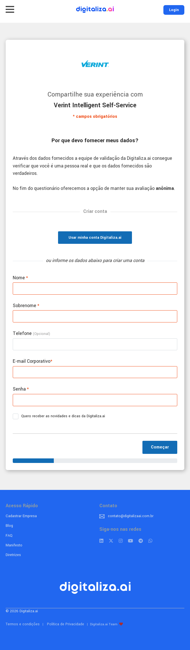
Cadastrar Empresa (21, 516)
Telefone (31, 333)
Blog (9, 525)
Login (174, 9)
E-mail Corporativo (32, 361)
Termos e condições (23, 624)
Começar (160, 447)
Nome (20, 277)
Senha (21, 389)
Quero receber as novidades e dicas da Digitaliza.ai (61, 416)
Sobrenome (26, 305)
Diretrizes (13, 554)
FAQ (9, 535)
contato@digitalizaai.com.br (130, 516)
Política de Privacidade (65, 624)
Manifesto (14, 545)
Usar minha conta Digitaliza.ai (95, 237)
